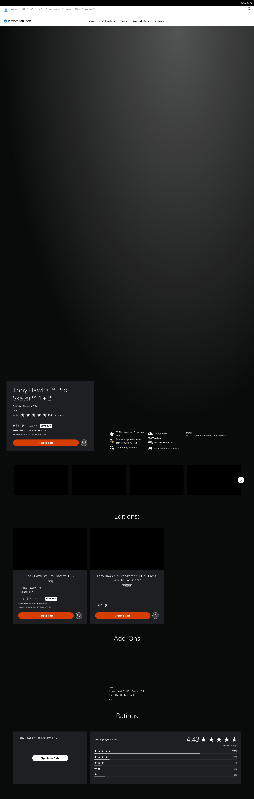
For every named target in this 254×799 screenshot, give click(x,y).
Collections (108, 18)
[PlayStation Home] (6, 9)
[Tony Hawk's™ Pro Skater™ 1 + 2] (41, 477)
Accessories (54, 9)
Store (78, 9)
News (68, 9)
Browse (159, 18)
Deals (124, 18)
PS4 (31, 9)
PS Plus (41, 9)
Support (89, 9)
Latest (93, 18)
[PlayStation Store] (19, 17)
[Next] (241, 477)
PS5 (23, 9)
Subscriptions (141, 18)
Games (14, 9)
